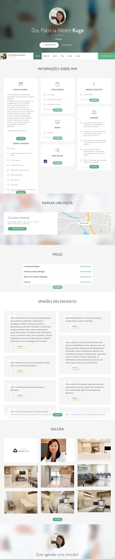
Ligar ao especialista (17, 229)
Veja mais (21, 138)
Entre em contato (67, 45)
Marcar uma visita (106, 56)
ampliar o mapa (84, 223)
